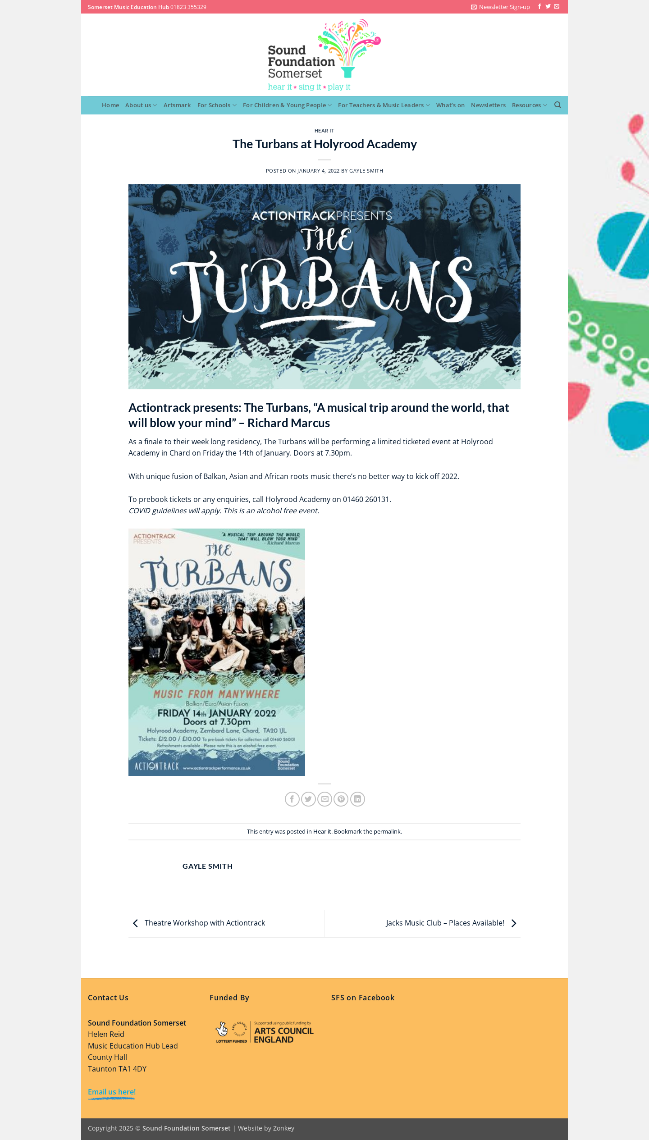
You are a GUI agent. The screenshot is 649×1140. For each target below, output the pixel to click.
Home (110, 105)
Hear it (325, 130)
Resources (529, 105)
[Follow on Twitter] (548, 7)
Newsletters (488, 105)
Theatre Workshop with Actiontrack (196, 923)
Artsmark (177, 105)
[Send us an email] (556, 7)
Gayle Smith (366, 170)
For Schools (217, 105)
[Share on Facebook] (292, 799)
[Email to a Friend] (324, 799)
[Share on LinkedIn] (357, 799)
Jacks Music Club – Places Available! (453, 923)
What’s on (450, 105)
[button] (500, 7)
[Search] (557, 105)
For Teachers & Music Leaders (384, 105)
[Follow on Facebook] (539, 7)
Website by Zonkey (266, 1128)
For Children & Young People (287, 105)
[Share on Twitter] (308, 799)
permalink (387, 831)
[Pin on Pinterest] (341, 799)
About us (141, 105)
